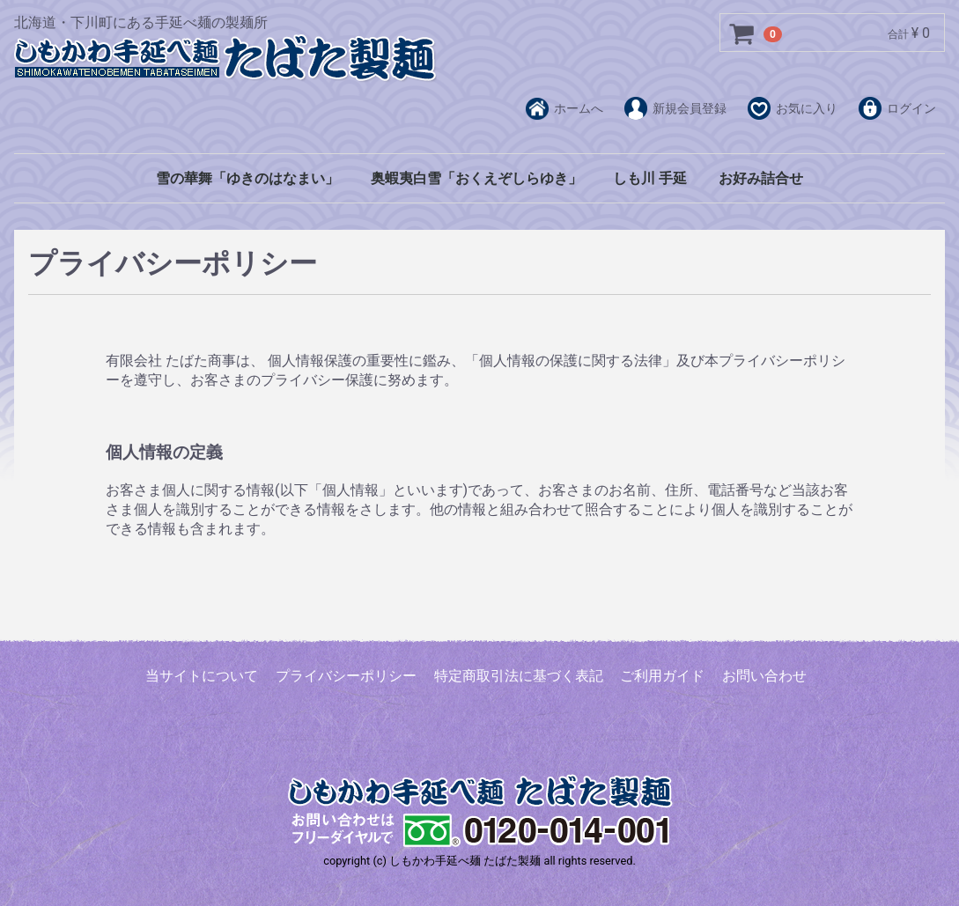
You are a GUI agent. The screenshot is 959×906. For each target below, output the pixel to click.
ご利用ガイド (662, 675)
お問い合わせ (764, 675)
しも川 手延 (650, 178)
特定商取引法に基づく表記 (518, 675)
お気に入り (792, 109)
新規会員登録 (675, 109)
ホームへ (564, 110)
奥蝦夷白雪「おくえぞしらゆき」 (476, 178)
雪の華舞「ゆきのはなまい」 (247, 178)
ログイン (897, 109)
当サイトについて (201, 675)
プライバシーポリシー (346, 675)
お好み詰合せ (761, 178)
